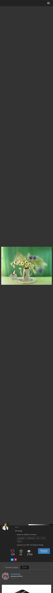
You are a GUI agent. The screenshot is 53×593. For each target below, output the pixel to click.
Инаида (18, 531)
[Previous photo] (2, 258)
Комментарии (11, 567)
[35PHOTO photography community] (11, 3)
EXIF (24, 567)
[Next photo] (50, 258)
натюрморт (21, 538)
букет (19, 541)
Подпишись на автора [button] (44, 551)
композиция (30, 538)
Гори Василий (15, 574)
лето (43, 538)
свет (38, 538)
